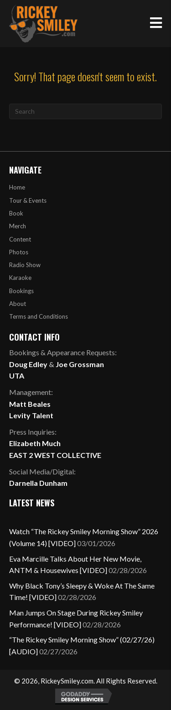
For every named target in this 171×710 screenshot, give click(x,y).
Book (16, 213)
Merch (17, 226)
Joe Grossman (80, 364)
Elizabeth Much (35, 443)
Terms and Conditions (38, 316)
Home (17, 187)
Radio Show (25, 264)
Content (20, 239)
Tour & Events (28, 200)
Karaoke (20, 277)
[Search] (85, 111)
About (17, 303)
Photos (18, 252)
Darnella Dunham (38, 483)
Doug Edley (28, 364)
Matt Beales (30, 404)
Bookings (21, 291)
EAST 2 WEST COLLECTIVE (55, 455)
